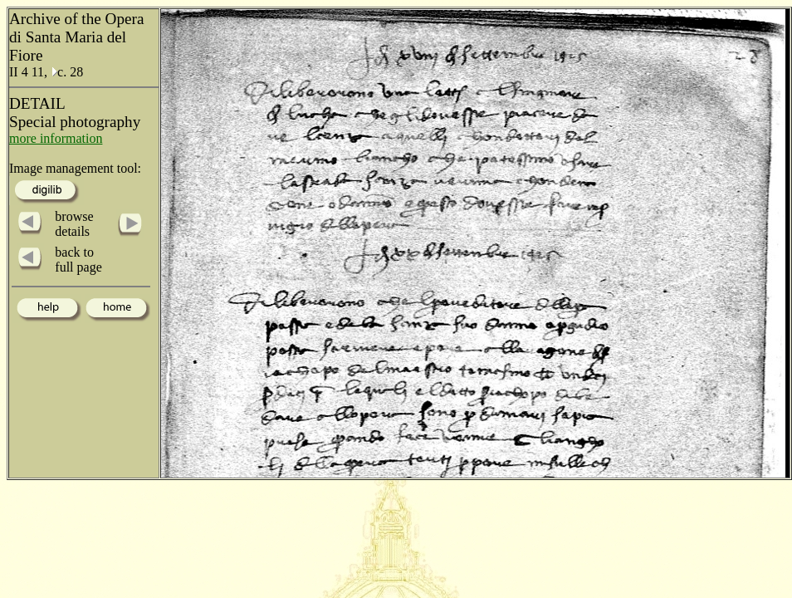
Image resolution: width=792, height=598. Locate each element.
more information (55, 138)
